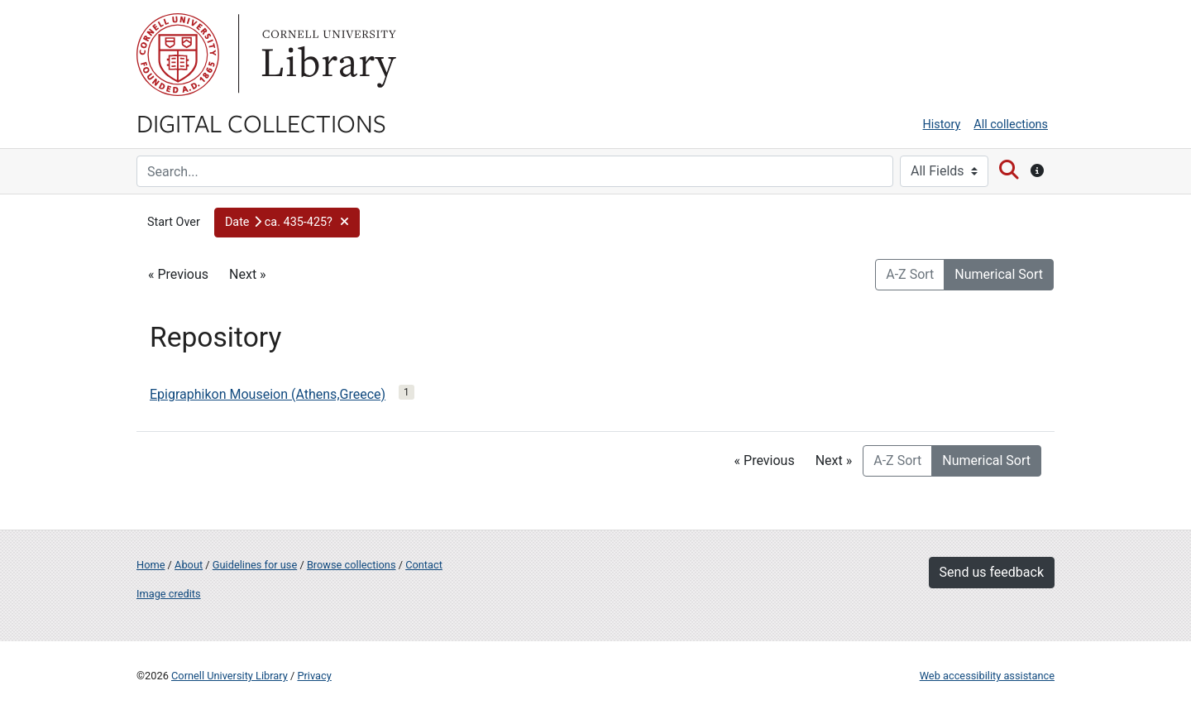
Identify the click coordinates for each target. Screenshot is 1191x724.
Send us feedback (992, 572)
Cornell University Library (229, 675)
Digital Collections (261, 122)
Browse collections (351, 565)
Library (327, 54)
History (942, 124)
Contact (423, 565)
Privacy (314, 675)
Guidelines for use (255, 565)
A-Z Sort (910, 274)
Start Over (173, 222)
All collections (1010, 124)
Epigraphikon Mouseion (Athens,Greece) (267, 394)
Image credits (168, 593)
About (189, 565)
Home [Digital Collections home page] (150, 565)
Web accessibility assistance (987, 675)
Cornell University (177, 54)
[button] (287, 222)
